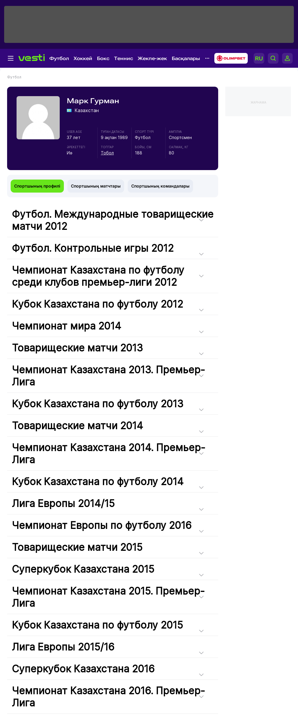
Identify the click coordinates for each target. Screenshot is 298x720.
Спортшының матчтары (96, 185)
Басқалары (186, 58)
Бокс (103, 58)
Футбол (59, 58)
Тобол (107, 152)
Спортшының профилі (37, 185)
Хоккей (83, 58)
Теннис (123, 58)
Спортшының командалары (160, 185)
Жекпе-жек (152, 58)
